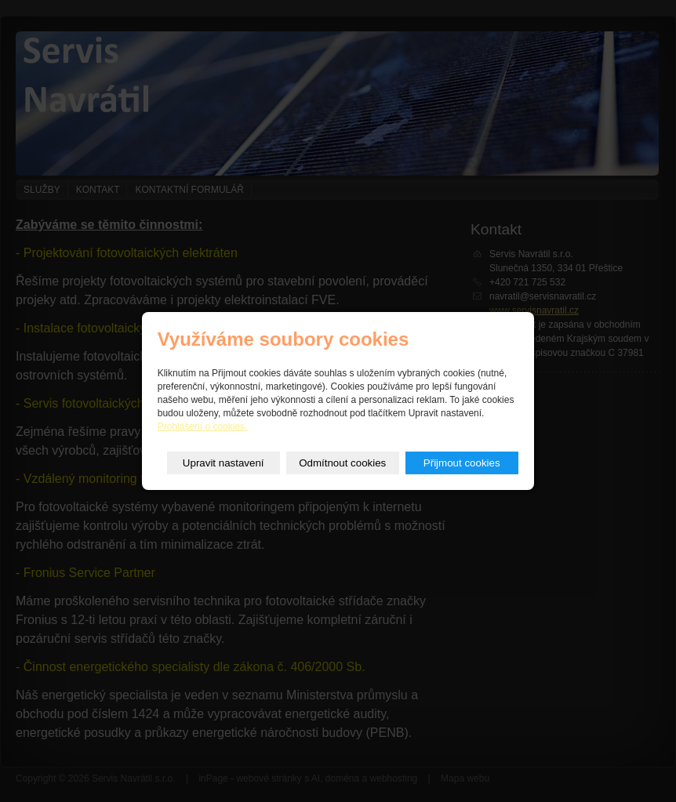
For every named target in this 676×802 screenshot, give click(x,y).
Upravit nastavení (223, 463)
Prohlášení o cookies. (203, 426)
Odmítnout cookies (342, 463)
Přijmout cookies (461, 463)
